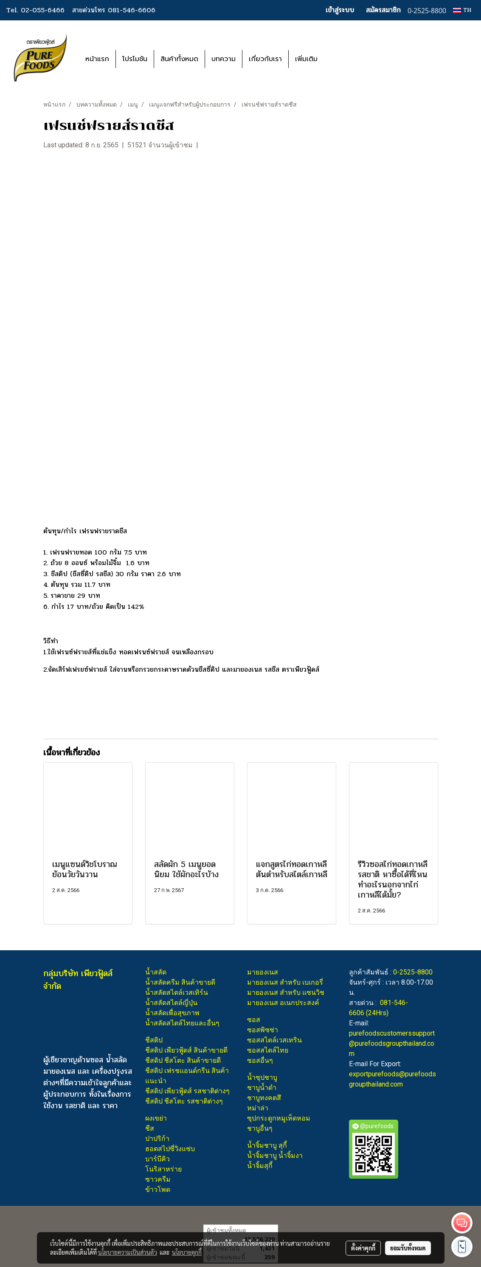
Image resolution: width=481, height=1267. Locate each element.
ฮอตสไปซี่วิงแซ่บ (170, 1149)
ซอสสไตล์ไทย (267, 1050)
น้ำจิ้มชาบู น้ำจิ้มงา (275, 1156)
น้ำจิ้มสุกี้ (260, 1166)
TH (462, 10)
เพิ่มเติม (306, 59)
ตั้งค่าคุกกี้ (363, 1248)
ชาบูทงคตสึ (264, 1098)
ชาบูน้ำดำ (261, 1088)
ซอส (253, 1020)
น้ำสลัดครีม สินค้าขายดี (180, 982)
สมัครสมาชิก (383, 10)
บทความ (223, 59)
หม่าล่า (257, 1108)
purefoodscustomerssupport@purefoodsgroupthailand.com (392, 1043)
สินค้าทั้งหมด (179, 59)
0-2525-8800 (413, 972)
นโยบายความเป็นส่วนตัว (127, 1252)
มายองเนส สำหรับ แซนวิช (285, 992)
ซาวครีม (158, 1179)
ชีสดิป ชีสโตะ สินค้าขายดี (183, 1060)
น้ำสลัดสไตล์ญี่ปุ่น (171, 1003)
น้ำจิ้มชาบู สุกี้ (267, 1145)
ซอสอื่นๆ (260, 1060)
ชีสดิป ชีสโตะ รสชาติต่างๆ (184, 1101)
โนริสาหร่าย (163, 1169)
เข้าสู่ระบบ (340, 10)
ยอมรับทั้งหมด (408, 1248)
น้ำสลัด (155, 972)
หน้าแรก (97, 59)
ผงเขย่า (156, 1118)
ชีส (149, 1128)
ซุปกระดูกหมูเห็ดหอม (278, 1118)
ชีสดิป (154, 1040)
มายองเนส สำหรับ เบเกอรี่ (285, 982)
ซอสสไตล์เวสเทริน (274, 1040)
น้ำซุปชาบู (262, 1077)
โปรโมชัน (134, 59)
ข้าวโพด (157, 1189)
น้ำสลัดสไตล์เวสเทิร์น (176, 992)
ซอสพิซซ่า (262, 1030)
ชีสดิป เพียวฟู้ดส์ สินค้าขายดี (186, 1050)
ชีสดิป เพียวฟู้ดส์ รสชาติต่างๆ (187, 1091)
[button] (336, 59)
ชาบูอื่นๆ (260, 1128)
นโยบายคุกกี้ (187, 1252)
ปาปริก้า (157, 1139)
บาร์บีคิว (157, 1159)
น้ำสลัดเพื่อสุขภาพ (172, 1013)
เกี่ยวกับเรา (265, 59)
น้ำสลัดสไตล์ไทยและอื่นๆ (182, 1023)
